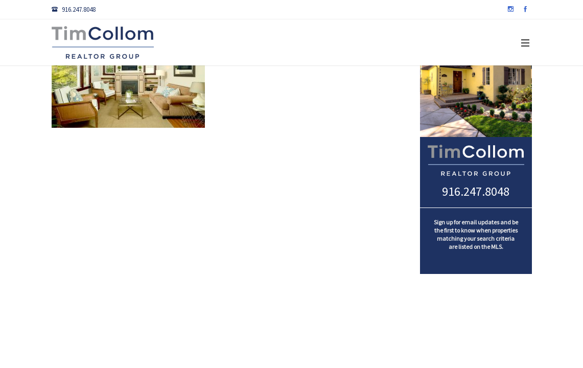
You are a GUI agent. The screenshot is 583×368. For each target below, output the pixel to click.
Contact (514, 88)
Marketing (418, 88)
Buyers (261, 88)
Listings (170, 88)
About (467, 88)
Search (217, 88)
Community (360, 88)
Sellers (306, 88)
